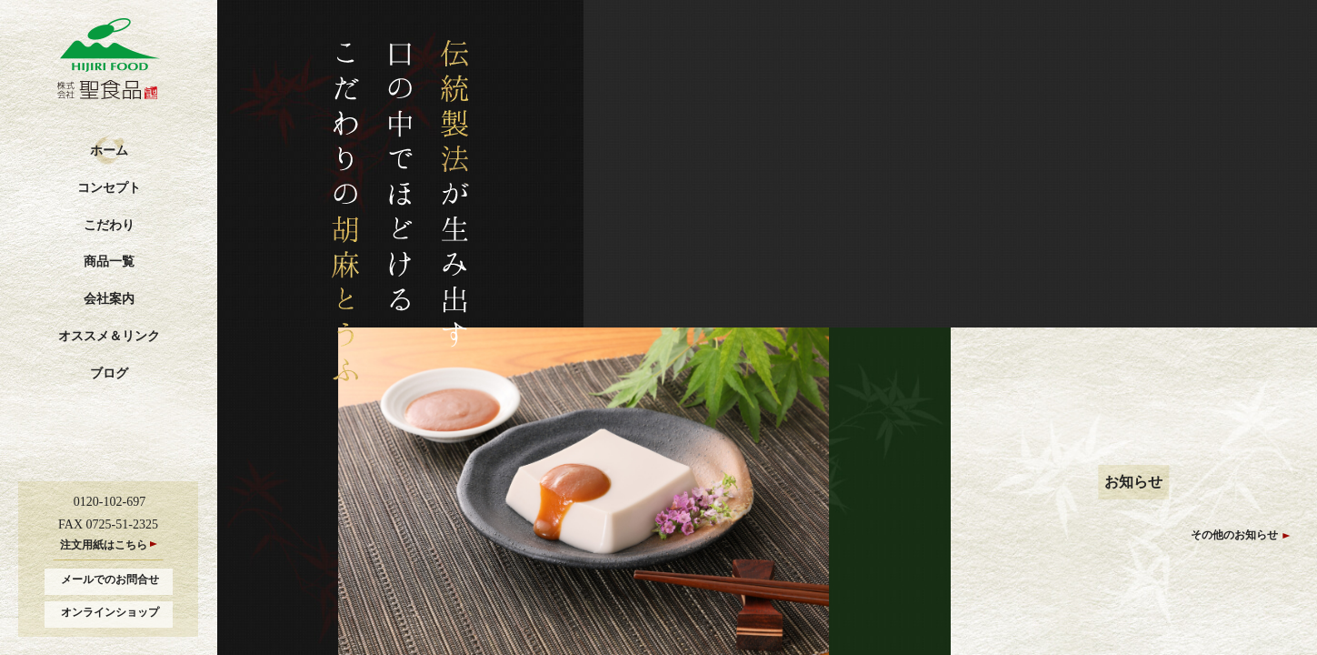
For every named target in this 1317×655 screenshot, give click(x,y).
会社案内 (109, 299)
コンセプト (109, 188)
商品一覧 (109, 261)
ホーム (109, 150)
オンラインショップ (110, 612)
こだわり (109, 225)
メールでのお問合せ (110, 579)
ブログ (109, 373)
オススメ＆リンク (109, 336)
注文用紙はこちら (103, 545)
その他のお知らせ (1234, 535)
